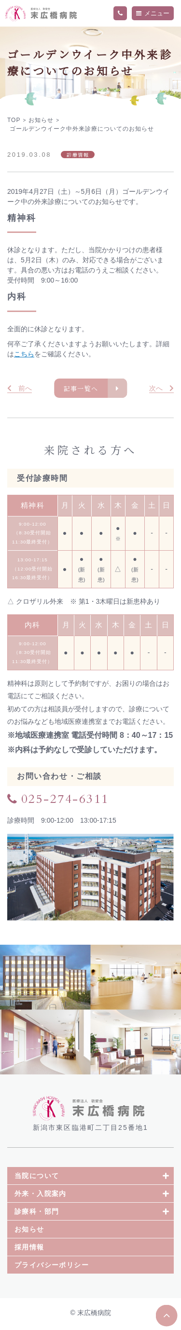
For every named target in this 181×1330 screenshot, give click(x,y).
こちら (24, 354)
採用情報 (29, 1249)
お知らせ (29, 1231)
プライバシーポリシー (51, 1267)
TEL (120, 13)
